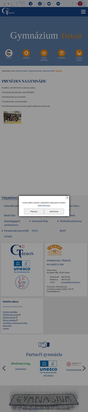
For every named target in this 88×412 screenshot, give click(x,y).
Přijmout (33, 211)
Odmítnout (54, 211)
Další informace (44, 205)
